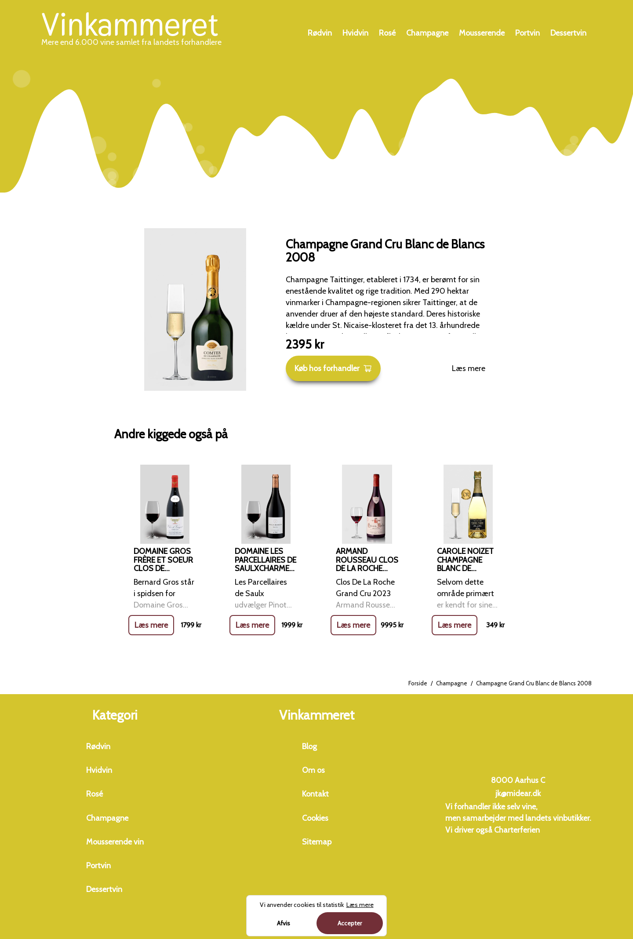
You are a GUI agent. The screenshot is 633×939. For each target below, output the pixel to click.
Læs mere (468, 368)
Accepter (350, 923)
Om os (313, 770)
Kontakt (315, 794)
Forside (417, 683)
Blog (309, 746)
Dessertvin (568, 33)
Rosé (387, 33)
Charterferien (517, 830)
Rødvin (320, 33)
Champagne (427, 33)
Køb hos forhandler (333, 368)
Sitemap (316, 842)
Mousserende (482, 33)
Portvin (527, 33)
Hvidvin (355, 33)
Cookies (315, 818)
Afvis (283, 923)
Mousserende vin (115, 842)
